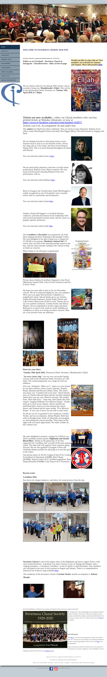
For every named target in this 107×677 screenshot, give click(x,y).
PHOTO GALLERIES (7, 72)
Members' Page (6, 59)
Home (3, 47)
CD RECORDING (6, 67)
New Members (5, 63)
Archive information (8, 80)
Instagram (56, 669)
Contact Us (5, 76)
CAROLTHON (5, 55)
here (100, 64)
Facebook (51, 669)
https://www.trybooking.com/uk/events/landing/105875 (52, 122)
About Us (4, 51)
